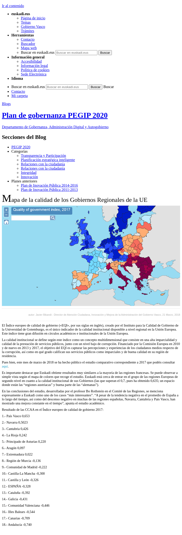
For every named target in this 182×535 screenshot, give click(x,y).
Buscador (28, 44)
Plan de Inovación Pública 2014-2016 (49, 185)
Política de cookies (35, 70)
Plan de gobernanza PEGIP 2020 (55, 115)
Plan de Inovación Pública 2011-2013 (49, 190)
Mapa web (29, 48)
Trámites (27, 31)
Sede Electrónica (33, 74)
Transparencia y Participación (43, 156)
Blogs (6, 104)
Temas (26, 22)
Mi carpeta (19, 96)
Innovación (29, 177)
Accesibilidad (31, 61)
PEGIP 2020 (20, 147)
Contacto (28, 39)
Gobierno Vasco (33, 27)
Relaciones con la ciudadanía (43, 164)
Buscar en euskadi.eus (38, 52)
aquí (5, 366)
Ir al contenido (13, 6)
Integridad (28, 173)
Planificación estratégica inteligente (48, 160)
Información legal (34, 66)
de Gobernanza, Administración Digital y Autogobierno (55, 127)
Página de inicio (33, 18)
